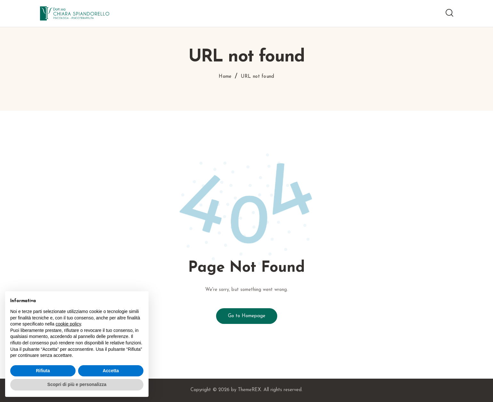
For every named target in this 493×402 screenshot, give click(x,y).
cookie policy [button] (68, 323)
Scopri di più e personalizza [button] (76, 384)
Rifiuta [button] (43, 370)
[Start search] (449, 13)
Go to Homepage (246, 316)
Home (225, 76)
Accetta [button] (111, 370)
